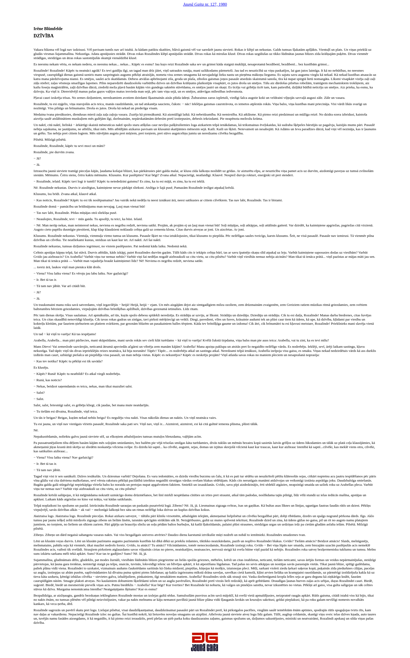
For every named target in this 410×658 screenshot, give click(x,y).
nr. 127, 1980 (205, 4)
